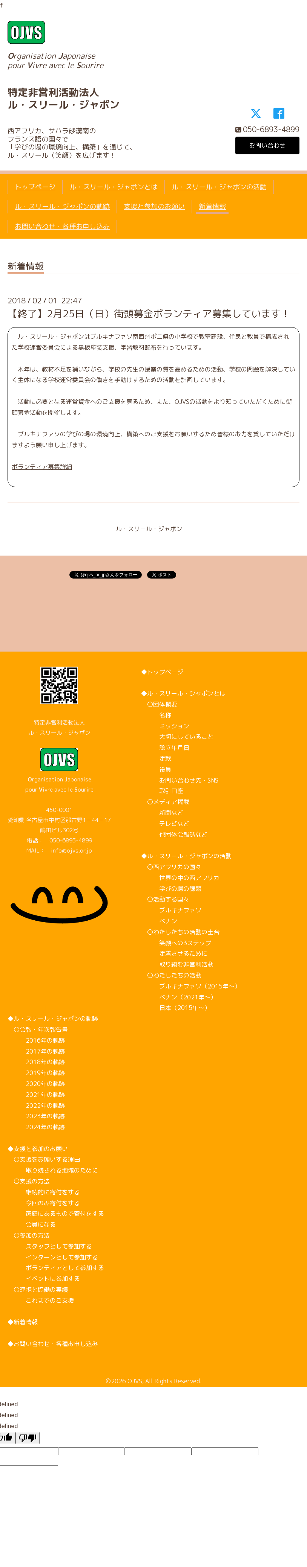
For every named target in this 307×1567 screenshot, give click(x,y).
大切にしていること (177, 736)
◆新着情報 (23, 1322)
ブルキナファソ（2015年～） (191, 986)
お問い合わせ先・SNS (179, 780)
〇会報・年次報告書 (38, 1029)
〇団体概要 (159, 704)
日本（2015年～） (175, 1008)
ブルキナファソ (171, 910)
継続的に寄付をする (44, 1192)
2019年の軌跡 (36, 1073)
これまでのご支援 (41, 1300)
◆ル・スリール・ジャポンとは (183, 693)
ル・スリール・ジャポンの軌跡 (62, 206)
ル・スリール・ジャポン (149, 529)
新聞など (162, 813)
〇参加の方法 (29, 1235)
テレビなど (165, 823)
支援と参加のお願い (154, 206)
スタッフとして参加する (50, 1246)
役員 (156, 769)
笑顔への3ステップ (176, 943)
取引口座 (162, 791)
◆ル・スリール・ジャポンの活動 (186, 856)
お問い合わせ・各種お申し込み (62, 226)
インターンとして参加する (53, 1257)
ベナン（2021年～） (178, 997)
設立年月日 (165, 747)
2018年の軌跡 (36, 1062)
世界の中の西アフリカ (180, 878)
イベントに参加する (44, 1279)
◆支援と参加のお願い (38, 1149)
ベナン (159, 921)
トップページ (35, 187)
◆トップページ (162, 672)
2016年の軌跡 (36, 1040)
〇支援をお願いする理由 (44, 1159)
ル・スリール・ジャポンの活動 (219, 187)
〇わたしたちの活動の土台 (180, 932)
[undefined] (27, 1438)
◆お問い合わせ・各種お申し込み (53, 1344)
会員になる (32, 1224)
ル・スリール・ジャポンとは (113, 187)
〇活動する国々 (165, 899)
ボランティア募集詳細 (42, 467)
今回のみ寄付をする (44, 1203)
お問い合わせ (267, 145)
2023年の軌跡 (36, 1116)
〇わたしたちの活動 (171, 975)
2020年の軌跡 (36, 1084)
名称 (156, 715)
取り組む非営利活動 (177, 964)
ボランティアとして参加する (56, 1268)
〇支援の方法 (29, 1181)
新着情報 (212, 206)
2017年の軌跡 (36, 1051)
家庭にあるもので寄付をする (56, 1213)
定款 (156, 758)
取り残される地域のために (53, 1170)
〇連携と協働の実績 (38, 1289)
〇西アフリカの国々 (171, 867)
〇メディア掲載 (165, 802)
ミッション (165, 726)
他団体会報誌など (174, 834)
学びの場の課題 (171, 889)
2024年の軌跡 (36, 1127)
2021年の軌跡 (36, 1094)
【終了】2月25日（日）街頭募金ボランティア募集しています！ (149, 313)
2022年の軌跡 (36, 1105)
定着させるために (174, 953)
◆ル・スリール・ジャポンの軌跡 (53, 1018)
